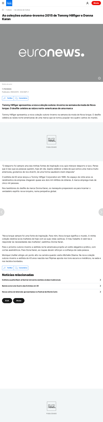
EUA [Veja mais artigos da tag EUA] (7, 300)
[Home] (3, 10)
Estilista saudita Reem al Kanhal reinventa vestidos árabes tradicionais (31, 280)
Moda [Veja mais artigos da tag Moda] (18, 300)
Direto (96, 3)
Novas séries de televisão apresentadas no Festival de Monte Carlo (29, 292)
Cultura (9, 10)
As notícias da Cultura (22, 10)
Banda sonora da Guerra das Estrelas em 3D (20, 286)
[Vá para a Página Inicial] (9, 3)
